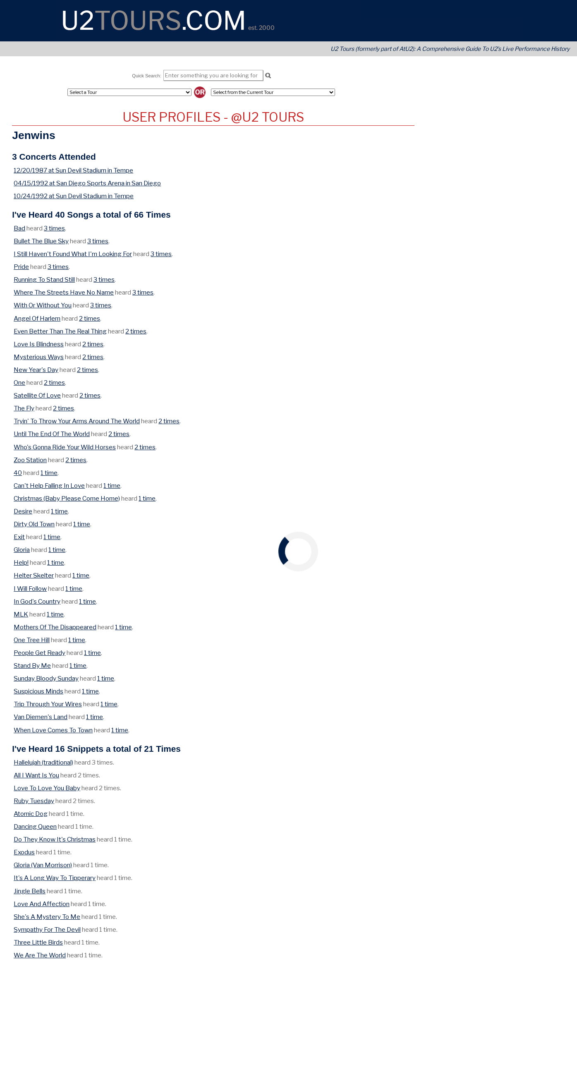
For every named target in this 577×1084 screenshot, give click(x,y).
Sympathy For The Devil (47, 929)
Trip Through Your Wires (48, 704)
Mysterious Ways (39, 357)
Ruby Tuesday (34, 801)
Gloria (22, 550)
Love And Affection (41, 904)
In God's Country (37, 601)
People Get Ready (39, 653)
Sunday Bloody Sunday (46, 678)
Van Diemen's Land (40, 717)
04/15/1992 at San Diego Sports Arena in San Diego (87, 183)
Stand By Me (32, 665)
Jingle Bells (29, 891)
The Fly (24, 408)
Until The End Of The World (52, 434)
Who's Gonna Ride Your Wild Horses (65, 447)
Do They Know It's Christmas (55, 839)
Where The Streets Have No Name (64, 292)
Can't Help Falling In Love (49, 485)
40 (18, 473)
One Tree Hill (32, 640)
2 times (89, 318)
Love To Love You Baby (47, 788)
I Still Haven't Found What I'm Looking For (73, 254)
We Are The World (40, 955)
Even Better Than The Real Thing (60, 331)
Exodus (24, 852)
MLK (21, 614)
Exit (19, 537)
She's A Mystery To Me (47, 917)
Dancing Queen (35, 826)
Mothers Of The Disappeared (55, 627)
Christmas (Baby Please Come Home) (67, 498)
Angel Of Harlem (37, 318)
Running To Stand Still (44, 279)
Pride (21, 267)
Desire (23, 511)
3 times (54, 228)
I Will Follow (30, 588)
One (19, 382)
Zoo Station (30, 460)
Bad (19, 228)
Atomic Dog (31, 814)
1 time (49, 473)
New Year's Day (36, 370)
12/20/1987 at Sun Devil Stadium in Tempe (73, 170)
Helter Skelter (34, 575)
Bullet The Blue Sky (41, 241)
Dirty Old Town (34, 524)
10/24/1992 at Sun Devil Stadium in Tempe (74, 196)
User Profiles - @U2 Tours (213, 117)
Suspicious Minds (38, 691)
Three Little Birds (38, 942)
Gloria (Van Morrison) (43, 865)
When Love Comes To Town (53, 730)
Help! (21, 562)
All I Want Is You (36, 775)
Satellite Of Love (37, 395)
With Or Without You (43, 305)
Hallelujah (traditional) (43, 762)
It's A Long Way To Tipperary (55, 878)
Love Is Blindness (39, 344)
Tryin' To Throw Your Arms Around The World (77, 421)
